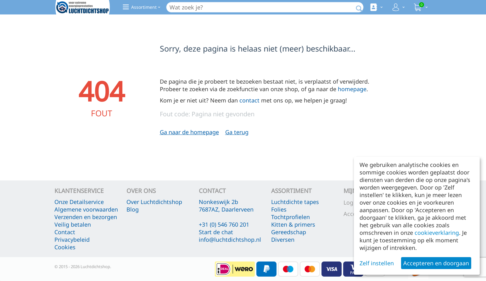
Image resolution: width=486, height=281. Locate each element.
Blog (132, 209)
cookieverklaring (437, 232)
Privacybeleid (72, 239)
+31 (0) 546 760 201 (224, 224)
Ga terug (237, 132)
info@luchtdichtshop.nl (230, 239)
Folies (279, 209)
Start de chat (216, 232)
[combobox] (265, 7)
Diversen (282, 239)
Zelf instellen (377, 263)
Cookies (64, 247)
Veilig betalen (72, 224)
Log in (352, 202)
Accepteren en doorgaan (436, 263)
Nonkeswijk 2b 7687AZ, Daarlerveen (226, 205)
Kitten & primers (293, 224)
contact (249, 100)
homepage (352, 89)
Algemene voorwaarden (86, 209)
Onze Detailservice (79, 202)
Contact (64, 232)
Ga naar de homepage (189, 132)
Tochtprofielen (290, 217)
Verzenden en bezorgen (85, 217)
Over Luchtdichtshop (154, 202)
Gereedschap (288, 232)
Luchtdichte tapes (295, 202)
